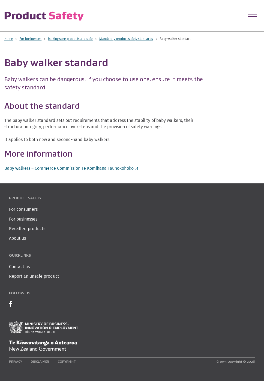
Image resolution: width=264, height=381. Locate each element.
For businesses (30, 38)
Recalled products (27, 228)
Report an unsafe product (34, 276)
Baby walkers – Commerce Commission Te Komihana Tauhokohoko (71, 168)
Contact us (19, 266)
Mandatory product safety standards (126, 38)
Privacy (15, 361)
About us (17, 238)
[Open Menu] (252, 14)
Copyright (67, 361)
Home (8, 38)
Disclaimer (40, 361)
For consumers (23, 209)
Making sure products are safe (70, 38)
